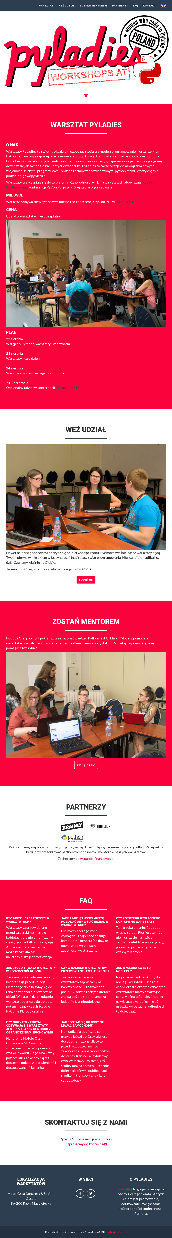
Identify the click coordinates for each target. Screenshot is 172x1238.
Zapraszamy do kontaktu (86, 1144)
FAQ (135, 6)
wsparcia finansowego (97, 858)
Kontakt (149, 6)
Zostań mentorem (93, 6)
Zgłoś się (86, 765)
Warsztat (46, 6)
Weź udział (67, 6)
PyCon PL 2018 (67, 387)
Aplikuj (86, 579)
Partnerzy (120, 6)
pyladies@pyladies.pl (116, 1231)
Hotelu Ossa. (125, 202)
